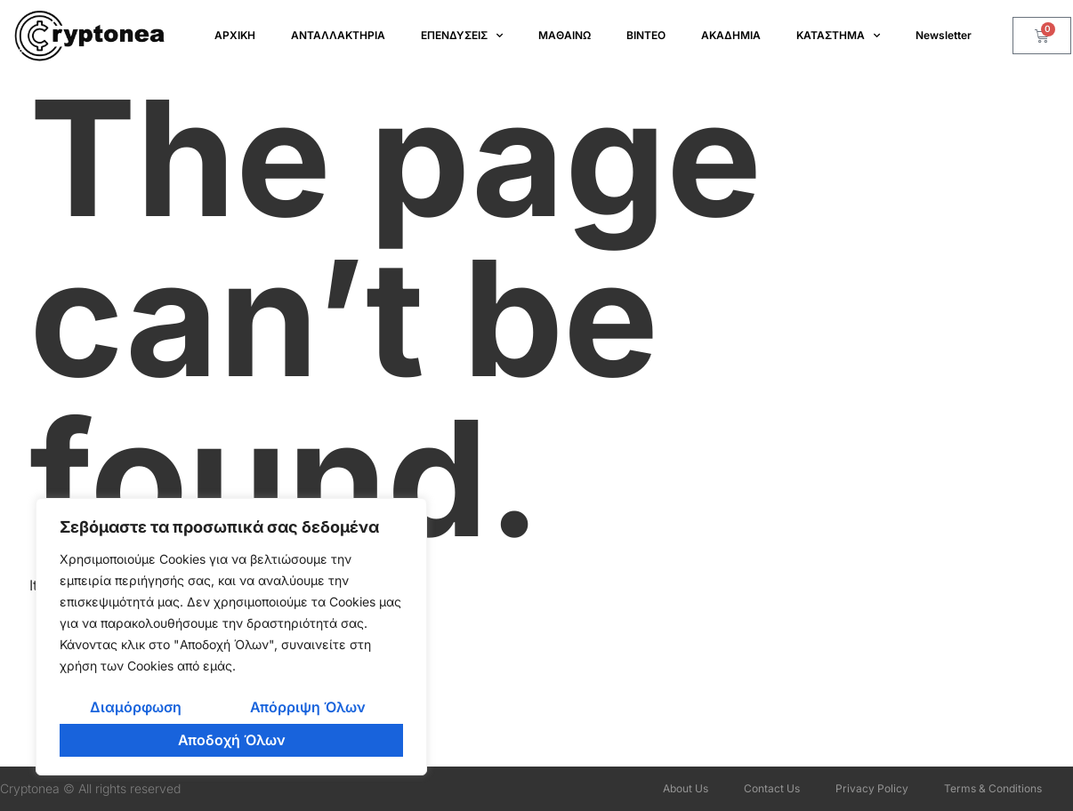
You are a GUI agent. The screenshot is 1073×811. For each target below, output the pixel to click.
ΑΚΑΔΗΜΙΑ (731, 35)
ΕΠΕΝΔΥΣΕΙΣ (462, 35)
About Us (685, 788)
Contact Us (772, 788)
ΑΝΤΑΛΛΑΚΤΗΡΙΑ (338, 35)
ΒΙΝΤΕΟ (646, 35)
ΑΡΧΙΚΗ (234, 35)
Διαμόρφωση (136, 707)
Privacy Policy (871, 788)
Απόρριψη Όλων (308, 707)
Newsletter (944, 35)
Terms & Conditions (993, 788)
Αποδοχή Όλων (232, 740)
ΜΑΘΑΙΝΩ (564, 35)
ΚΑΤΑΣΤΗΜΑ (838, 35)
